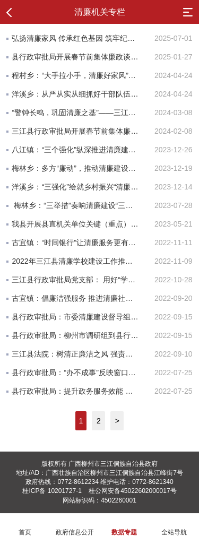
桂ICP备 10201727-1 (51, 491)
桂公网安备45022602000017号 (132, 491)
